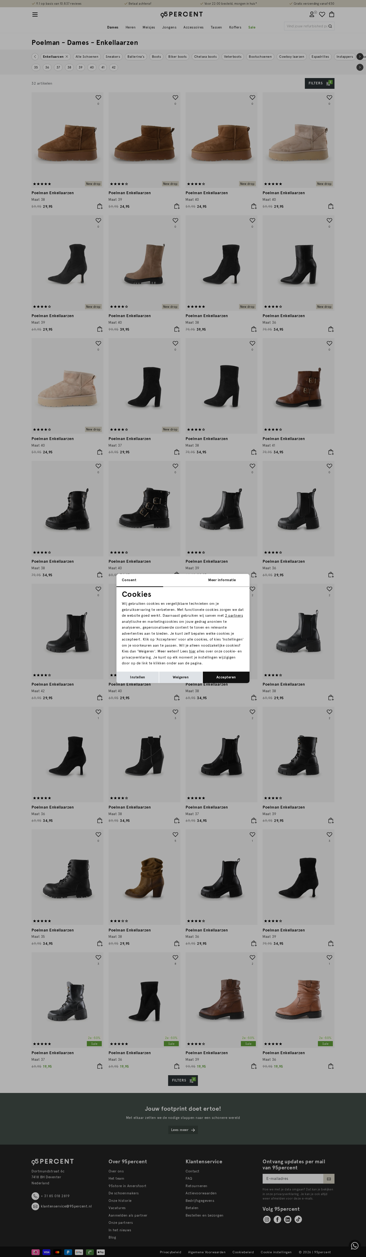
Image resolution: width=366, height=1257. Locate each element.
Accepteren (226, 677)
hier (192, 651)
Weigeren (181, 677)
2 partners (234, 615)
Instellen (137, 677)
